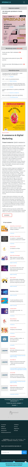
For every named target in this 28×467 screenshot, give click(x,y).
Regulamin (16, 428)
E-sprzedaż (12, 233)
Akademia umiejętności (14, 92)
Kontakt (14, 405)
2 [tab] (10, 417)
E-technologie (23, 368)
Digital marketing (13, 262)
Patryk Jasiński (13, 277)
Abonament (4, 430)
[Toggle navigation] (24, 2)
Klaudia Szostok (13, 265)
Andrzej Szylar (13, 246)
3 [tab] (13, 417)
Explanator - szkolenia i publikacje (7, 461)
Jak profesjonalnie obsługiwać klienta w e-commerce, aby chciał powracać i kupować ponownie (17, 281)
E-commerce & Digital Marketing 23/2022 (17, 232)
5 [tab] (17, 417)
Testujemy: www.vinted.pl (16, 329)
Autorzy (16, 426)
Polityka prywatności (6, 432)
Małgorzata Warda (13, 385)
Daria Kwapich (18, 226)
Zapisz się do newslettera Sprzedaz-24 (11, 446)
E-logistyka (12, 252)
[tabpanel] (14, 413)
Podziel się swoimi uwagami (14, 403)
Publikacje (3, 428)
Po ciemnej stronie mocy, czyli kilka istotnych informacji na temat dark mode (17, 269)
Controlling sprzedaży (14, 97)
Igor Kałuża (12, 236)
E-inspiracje (12, 315)
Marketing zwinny (14, 291)
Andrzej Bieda (12, 336)
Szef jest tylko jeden (14, 320)
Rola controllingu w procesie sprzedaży (12, 95)
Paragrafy (11, 76)
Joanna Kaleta (17, 236)
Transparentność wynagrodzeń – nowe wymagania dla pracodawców (12, 74)
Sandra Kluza (12, 226)
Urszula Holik (12, 372)
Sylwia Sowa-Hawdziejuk (15, 255)
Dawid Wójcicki (13, 359)
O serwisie (3, 424)
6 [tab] (19, 417)
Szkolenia (16, 424)
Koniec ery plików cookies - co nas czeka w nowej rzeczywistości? (17, 340)
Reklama (3, 426)
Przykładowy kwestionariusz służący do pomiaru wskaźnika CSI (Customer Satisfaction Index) (17, 376)
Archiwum (7, 215)
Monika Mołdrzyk (13, 318)
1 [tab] (8, 417)
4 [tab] (15, 417)
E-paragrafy (12, 345)
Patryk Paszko (12, 348)
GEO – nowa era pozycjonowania (10, 79)
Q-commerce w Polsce (15, 248)
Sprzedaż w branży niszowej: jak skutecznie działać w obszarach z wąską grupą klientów (13, 84)
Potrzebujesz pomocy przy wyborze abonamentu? (14, 400)
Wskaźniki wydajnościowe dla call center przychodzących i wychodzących (17, 389)
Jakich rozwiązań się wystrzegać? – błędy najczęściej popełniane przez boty (17, 363)
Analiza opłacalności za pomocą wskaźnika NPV (13, 90)
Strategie (11, 86)
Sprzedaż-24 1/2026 (6, 76)
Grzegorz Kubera (13, 308)
